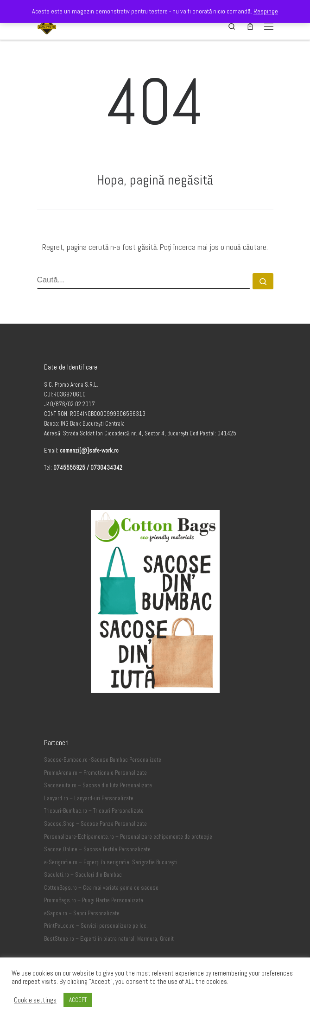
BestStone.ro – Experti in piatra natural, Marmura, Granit (109, 939)
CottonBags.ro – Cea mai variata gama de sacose (101, 888)
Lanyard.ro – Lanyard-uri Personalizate (88, 798)
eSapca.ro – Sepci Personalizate (82, 913)
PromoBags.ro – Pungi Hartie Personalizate (93, 900)
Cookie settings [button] (35, 1000)
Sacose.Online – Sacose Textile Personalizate (97, 849)
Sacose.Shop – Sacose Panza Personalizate (95, 824)
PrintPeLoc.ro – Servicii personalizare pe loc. (96, 926)
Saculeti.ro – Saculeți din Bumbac (83, 875)
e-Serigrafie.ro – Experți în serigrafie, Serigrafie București (110, 862)
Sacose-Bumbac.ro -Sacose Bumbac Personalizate (102, 760)
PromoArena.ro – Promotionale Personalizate (95, 773)
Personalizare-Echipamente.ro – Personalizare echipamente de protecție (128, 837)
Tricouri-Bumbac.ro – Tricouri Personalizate (94, 811)
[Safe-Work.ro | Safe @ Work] (47, 25)
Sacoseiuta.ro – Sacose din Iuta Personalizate (98, 785)
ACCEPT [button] (78, 1000)
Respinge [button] (265, 11)
